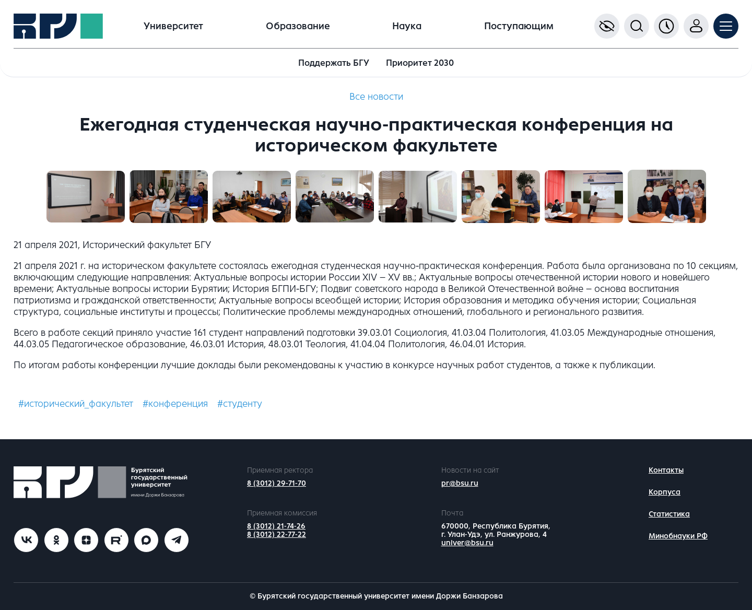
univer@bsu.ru (467, 543)
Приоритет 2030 (420, 62)
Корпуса (664, 492)
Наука (406, 26)
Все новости (376, 96)
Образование (298, 26)
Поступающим (519, 26)
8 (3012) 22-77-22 (276, 534)
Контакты (666, 470)
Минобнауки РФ (678, 536)
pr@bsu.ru (459, 483)
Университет (173, 26)
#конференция (175, 403)
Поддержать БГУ (333, 62)
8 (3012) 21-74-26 (276, 526)
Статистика (669, 514)
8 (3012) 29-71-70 (276, 483)
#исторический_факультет (75, 403)
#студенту (239, 403)
